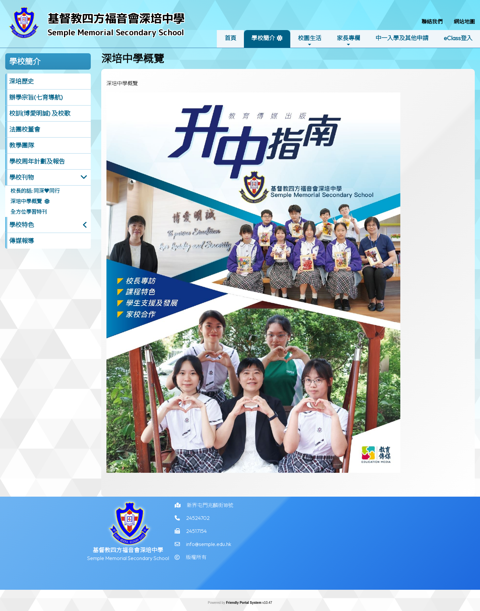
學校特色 (21, 225)
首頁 (230, 38)
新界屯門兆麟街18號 (210, 508)
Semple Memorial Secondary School (116, 32)
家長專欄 (348, 40)
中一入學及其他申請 (402, 38)
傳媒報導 (21, 241)
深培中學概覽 (26, 201)
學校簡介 (263, 40)
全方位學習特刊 (28, 211)
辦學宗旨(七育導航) (36, 97)
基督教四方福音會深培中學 (116, 18)
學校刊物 (21, 177)
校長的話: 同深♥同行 (35, 191)
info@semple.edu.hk (208, 548)
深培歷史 (21, 81)
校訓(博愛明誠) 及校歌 (39, 113)
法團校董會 (24, 129)
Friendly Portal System (244, 602)
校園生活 (309, 40)
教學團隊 (21, 145)
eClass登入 (458, 38)
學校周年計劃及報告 (37, 161)
